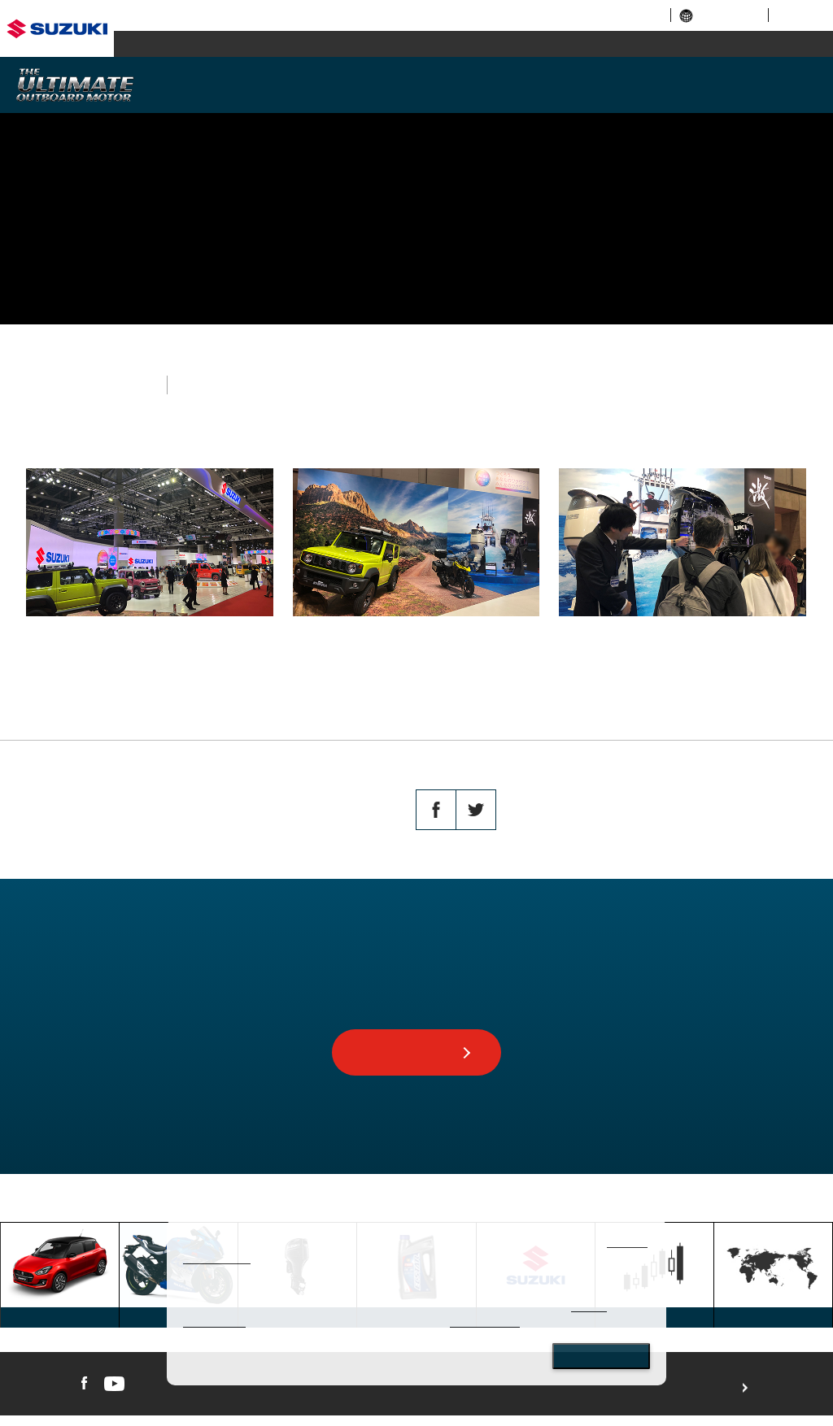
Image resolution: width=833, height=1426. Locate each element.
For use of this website (793, 1397)
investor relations (613, 15)
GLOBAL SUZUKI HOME (74, 1208)
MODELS (360, 83)
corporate (529, 15)
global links (719, 15)
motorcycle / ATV (437, 44)
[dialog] (416, 1302)
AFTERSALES (730, 83)
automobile (222, 44)
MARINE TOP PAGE (193, 1208)
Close (601, 1356)
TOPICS (272, 1208)
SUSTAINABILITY (607, 83)
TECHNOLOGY (483, 83)
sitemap (797, 15)
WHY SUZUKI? (236, 83)
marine (653, 44)
